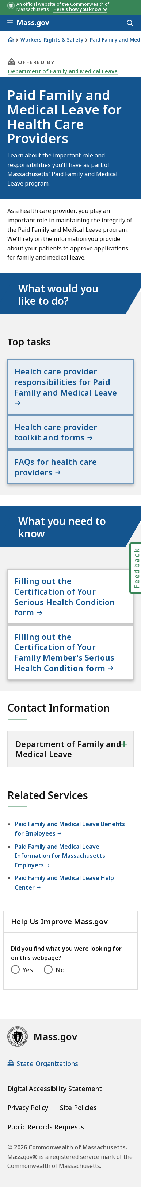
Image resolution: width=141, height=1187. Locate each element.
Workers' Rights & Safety (51, 40)
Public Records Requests (45, 1126)
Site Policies (78, 1107)
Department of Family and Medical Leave (63, 71)
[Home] (10, 39)
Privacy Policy (27, 1107)
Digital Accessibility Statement (54, 1088)
